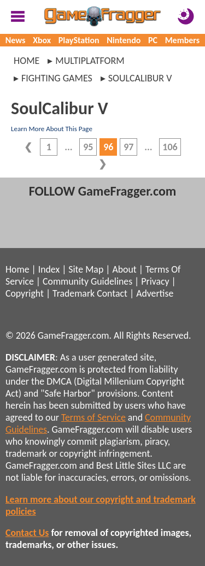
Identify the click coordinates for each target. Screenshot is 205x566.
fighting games (56, 78)
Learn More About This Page (51, 129)
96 (108, 147)
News (15, 40)
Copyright (24, 293)
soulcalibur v (140, 78)
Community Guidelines (87, 281)
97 (128, 147)
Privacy (155, 281)
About (124, 269)
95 (88, 147)
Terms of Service (93, 417)
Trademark (73, 293)
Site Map (85, 269)
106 (169, 147)
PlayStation (78, 40)
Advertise (154, 293)
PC (152, 40)
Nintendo (123, 40)
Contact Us (27, 533)
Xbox (42, 40)
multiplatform (89, 61)
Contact (112, 293)
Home (26, 61)
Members (182, 40)
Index (49, 269)
